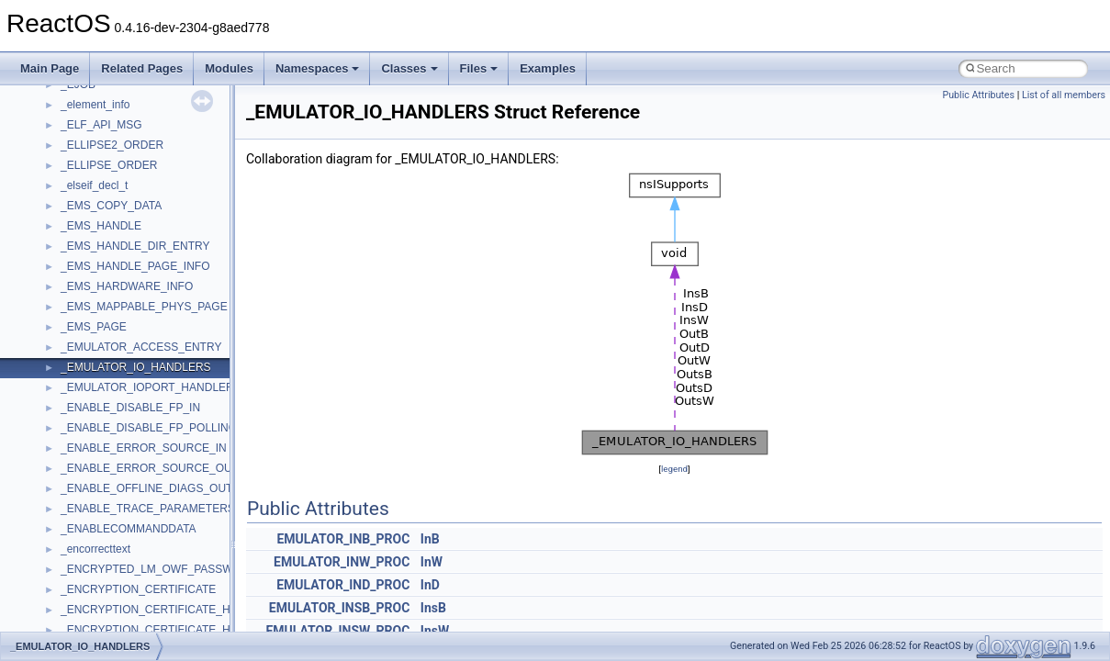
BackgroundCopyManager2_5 (134, 186)
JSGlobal (83, 327)
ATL (70, 125)
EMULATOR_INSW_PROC (337, 630)
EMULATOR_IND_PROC (342, 584)
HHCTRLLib (90, 267)
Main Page (49, 68)
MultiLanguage (97, 549)
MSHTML (84, 408)
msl (69, 469)
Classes (409, 68)
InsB (433, 607)
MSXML (80, 509)
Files (479, 68)
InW (431, 562)
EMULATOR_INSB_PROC (339, 607)
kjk (67, 348)
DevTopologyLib (100, 226)
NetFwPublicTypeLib (111, 590)
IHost (73, 287)
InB (430, 539)
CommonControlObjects (119, 206)
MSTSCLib (87, 489)
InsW (434, 630)
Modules (229, 68)
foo (68, 247)
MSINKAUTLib (96, 449)
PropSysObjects (100, 610)
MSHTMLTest (94, 428)
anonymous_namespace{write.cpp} (146, 85)
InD (430, 584)
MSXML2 (83, 529)
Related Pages (142, 68)
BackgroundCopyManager (124, 146)
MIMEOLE (86, 368)
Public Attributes (978, 95)
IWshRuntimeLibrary (111, 307)
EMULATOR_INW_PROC (341, 562)
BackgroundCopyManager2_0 (134, 166)
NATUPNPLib (94, 570)
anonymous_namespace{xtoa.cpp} (145, 105)
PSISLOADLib (95, 630)
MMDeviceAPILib (103, 388)
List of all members (1063, 95)
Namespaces (317, 68)
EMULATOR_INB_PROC (342, 539)
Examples (548, 68)
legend (674, 469)
